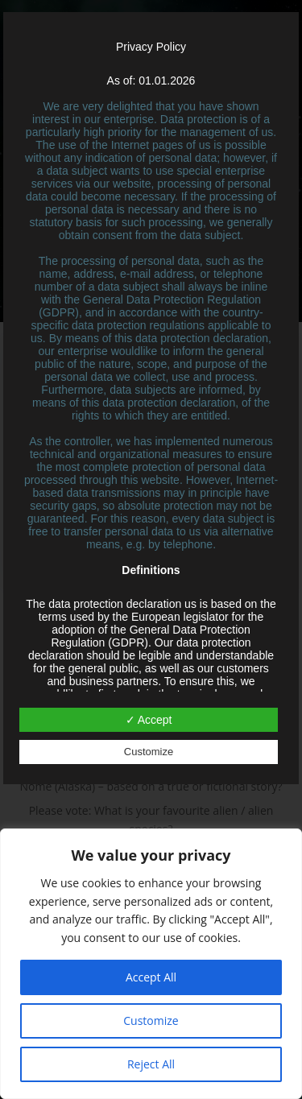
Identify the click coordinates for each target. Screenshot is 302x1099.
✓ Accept (149, 719)
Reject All (151, 1064)
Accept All (151, 977)
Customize (150, 1020)
